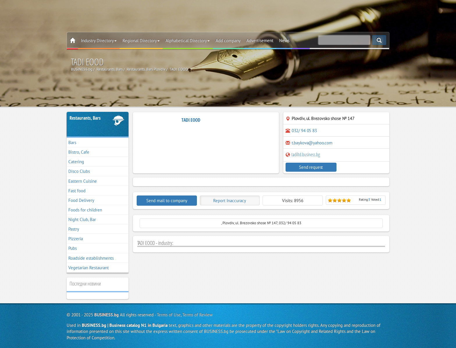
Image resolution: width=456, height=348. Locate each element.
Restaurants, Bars (85, 118)
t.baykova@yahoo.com (312, 143)
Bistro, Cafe (78, 152)
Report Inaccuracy (229, 200)
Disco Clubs (79, 171)
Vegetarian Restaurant (88, 267)
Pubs (72, 248)
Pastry (73, 229)
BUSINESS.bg (106, 314)
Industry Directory (99, 40)
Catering (76, 161)
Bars (72, 142)
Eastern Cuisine (82, 181)
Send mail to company (166, 200)
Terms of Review (197, 314)
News (284, 40)
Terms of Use (169, 314)
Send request (311, 167)
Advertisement (259, 40)
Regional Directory (141, 40)
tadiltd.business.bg (303, 154)
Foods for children (85, 210)
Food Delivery (81, 200)
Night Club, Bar (82, 219)
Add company (228, 40)
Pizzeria (75, 238)
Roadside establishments (91, 258)
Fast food (77, 190)
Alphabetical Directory (187, 40)
